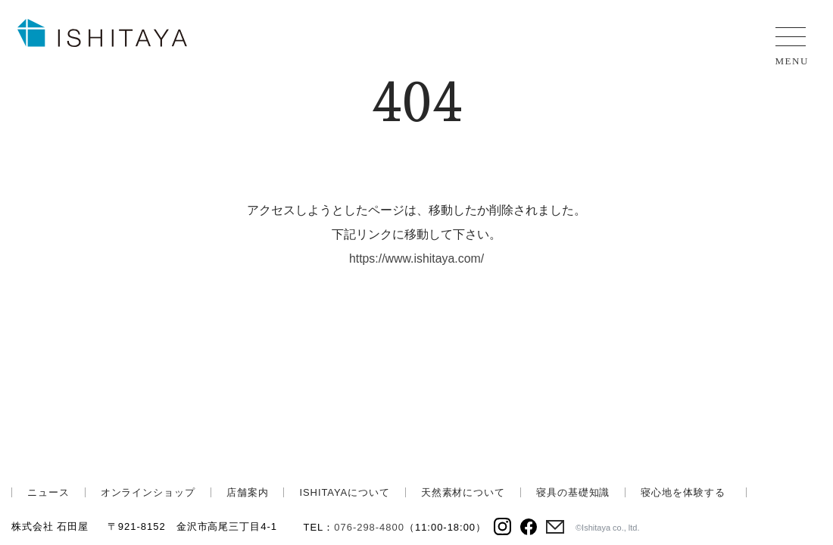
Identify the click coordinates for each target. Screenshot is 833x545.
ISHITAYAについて (344, 492)
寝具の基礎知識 (573, 492)
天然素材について (463, 492)
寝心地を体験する (683, 492)
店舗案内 (247, 492)
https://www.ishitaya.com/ (416, 258)
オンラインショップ (148, 492)
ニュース (48, 492)
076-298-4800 (369, 527)
